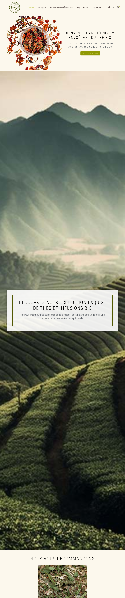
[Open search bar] (113, 7)
